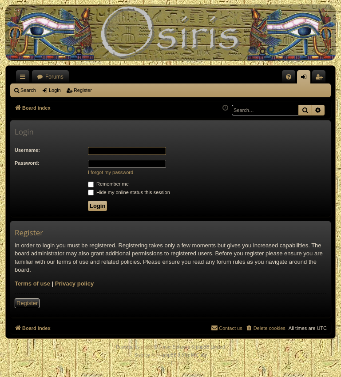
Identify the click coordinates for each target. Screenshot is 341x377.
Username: (27, 150)
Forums (54, 77)
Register (83, 90)
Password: (27, 163)
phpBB (147, 347)
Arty (155, 355)
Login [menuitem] (305, 78)
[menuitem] (288, 76)
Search (28, 90)
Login (55, 90)
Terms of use (32, 283)
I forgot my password (110, 172)
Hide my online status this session (129, 192)
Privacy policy (74, 283)
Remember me (108, 184)
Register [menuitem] (320, 78)
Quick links (24, 78)
